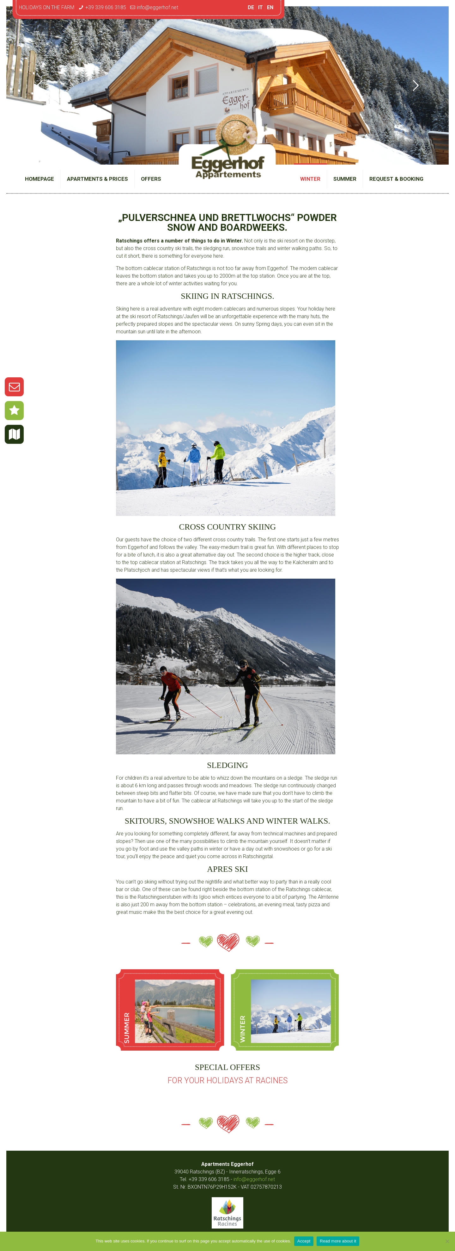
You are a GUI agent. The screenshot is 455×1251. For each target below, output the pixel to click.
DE (251, 7)
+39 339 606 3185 (105, 7)
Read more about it (338, 1241)
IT (260, 7)
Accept (303, 1241)
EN (270, 7)
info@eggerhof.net (157, 7)
